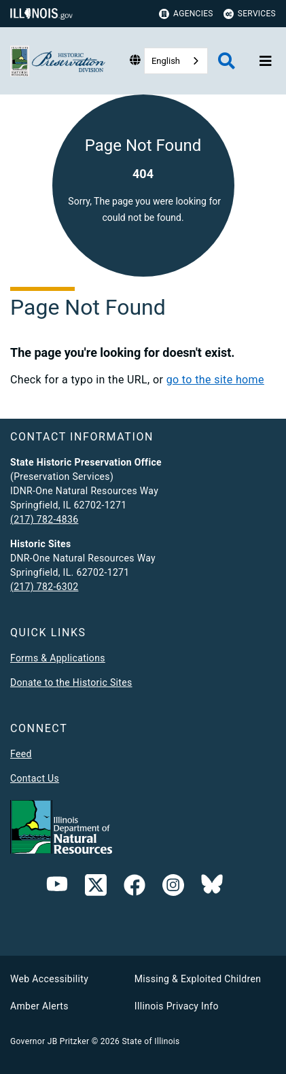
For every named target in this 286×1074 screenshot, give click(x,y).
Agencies (186, 14)
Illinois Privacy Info (177, 1006)
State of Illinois (150, 1041)
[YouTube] (57, 887)
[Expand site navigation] (265, 61)
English (165, 61)
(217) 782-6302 (44, 586)
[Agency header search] (226, 60)
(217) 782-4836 (44, 519)
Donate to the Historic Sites (71, 682)
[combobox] (176, 61)
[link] (96, 887)
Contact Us (34, 778)
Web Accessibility (49, 978)
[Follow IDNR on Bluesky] (212, 887)
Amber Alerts (39, 1006)
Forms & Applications (57, 658)
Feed (21, 753)
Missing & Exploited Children (198, 978)
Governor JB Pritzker (49, 1041)
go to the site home (215, 379)
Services (250, 14)
